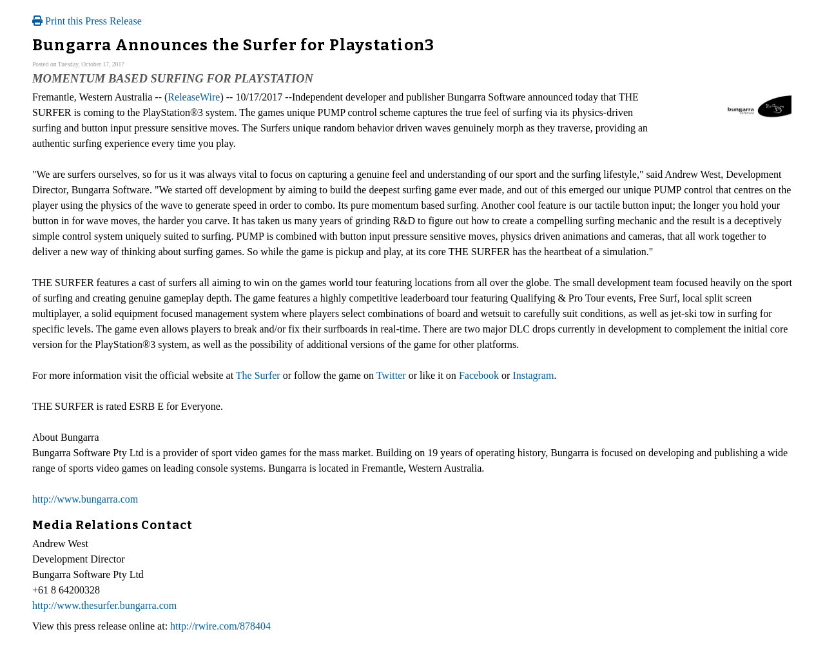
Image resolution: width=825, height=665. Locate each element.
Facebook (479, 375)
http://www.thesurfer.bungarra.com (104, 605)
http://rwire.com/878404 (220, 626)
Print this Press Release (87, 20)
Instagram (533, 375)
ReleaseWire (194, 97)
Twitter (391, 375)
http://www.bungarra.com (85, 499)
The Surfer (258, 375)
